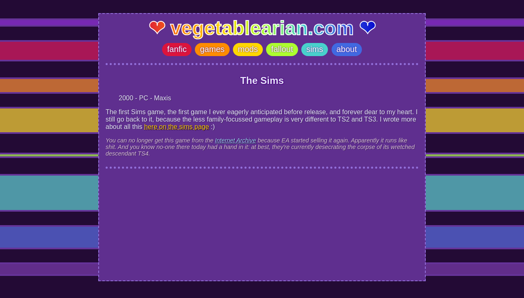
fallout (282, 49)
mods (248, 49)
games (212, 49)
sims (314, 49)
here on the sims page (176, 126)
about (347, 49)
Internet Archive (235, 140)
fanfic (177, 49)
